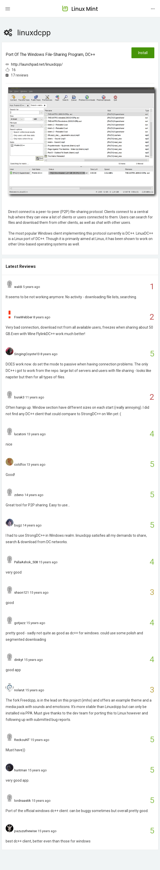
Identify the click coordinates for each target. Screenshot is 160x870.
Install (143, 53)
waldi (18, 287)
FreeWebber (23, 317)
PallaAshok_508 (26, 562)
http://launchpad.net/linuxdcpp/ (37, 64)
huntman (20, 770)
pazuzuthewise (25, 831)
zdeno (19, 495)
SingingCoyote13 (27, 354)
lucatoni (20, 434)
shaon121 (21, 592)
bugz (18, 525)
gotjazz (19, 623)
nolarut (19, 690)
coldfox (20, 464)
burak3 (19, 397)
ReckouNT (22, 740)
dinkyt (18, 660)
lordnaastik (22, 801)
